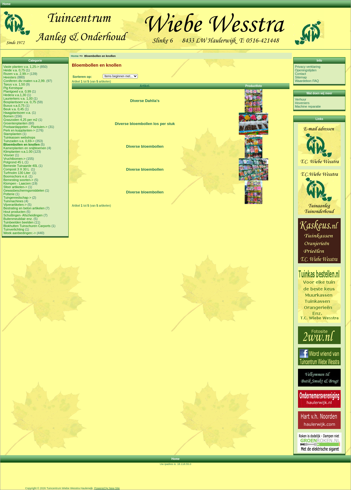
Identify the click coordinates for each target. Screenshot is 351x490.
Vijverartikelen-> (15, 204)
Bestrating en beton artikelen (23, 208)
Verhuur (300, 99)
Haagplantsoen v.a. (17, 112)
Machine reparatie (308, 106)
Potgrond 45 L (13, 162)
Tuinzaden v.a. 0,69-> (18, 141)
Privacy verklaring (307, 66)
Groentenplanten (15, 123)
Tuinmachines (13, 201)
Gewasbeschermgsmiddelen (23, 190)
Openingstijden (305, 70)
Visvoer (8, 155)
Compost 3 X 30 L (16, 169)
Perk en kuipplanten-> (19, 130)
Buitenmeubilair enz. (18, 219)
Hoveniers (302, 103)
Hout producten (14, 211)
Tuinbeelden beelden (18, 222)
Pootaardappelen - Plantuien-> (25, 127)
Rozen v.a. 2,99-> (16, 73)
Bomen (8, 116)
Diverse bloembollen (144, 146)
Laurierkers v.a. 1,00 (17, 98)
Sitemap (301, 77)
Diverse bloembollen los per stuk (145, 123)
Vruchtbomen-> (14, 158)
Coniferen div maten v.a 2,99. (24, 81)
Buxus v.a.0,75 (13, 105)
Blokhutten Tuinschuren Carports (26, 226)
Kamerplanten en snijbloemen (24, 148)
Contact (300, 73)
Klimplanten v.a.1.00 (17, 151)
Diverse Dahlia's (145, 100)
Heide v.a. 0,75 (14, 70)
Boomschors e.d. (15, 176)
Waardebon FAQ (307, 81)
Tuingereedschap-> (17, 197)
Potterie (8, 194)
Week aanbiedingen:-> (19, 233)
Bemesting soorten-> (18, 180)
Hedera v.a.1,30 (14, 95)
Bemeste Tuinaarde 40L (20, 165)
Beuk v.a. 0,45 (13, 109)
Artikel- (145, 86)
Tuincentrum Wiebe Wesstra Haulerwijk (70, 488)
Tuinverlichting (13, 229)
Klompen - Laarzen (17, 183)
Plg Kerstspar (13, 88)
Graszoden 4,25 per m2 (20, 119)
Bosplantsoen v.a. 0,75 (19, 102)
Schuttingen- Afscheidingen (22, 215)
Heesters (9, 77)
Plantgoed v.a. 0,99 (17, 91)
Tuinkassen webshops (19, 137)
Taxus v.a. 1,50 (14, 84)
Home (6, 4)
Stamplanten (12, 134)
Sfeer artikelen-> (15, 187)
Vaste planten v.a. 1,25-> (21, 66)
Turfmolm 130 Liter (17, 173)
